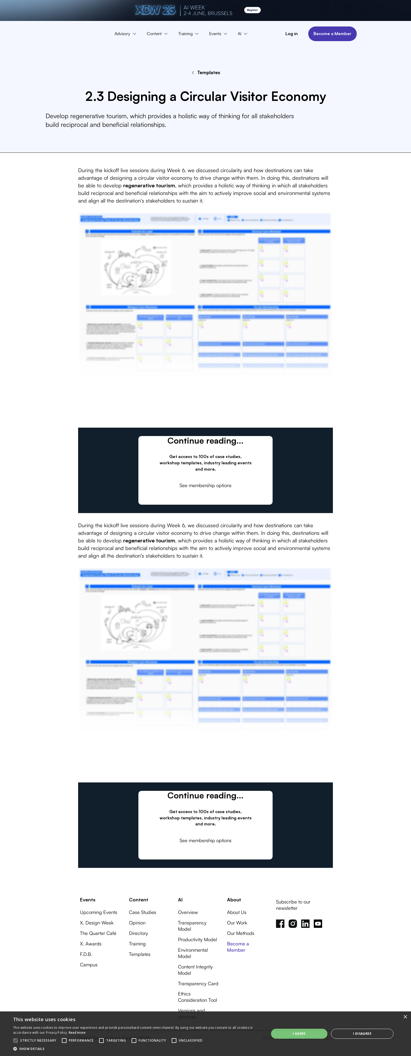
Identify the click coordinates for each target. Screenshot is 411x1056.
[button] (127, 33)
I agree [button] (299, 1033)
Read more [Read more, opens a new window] (77, 1032)
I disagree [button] (362, 1033)
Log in (291, 33)
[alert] (205, 1033)
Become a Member (332, 33)
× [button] (405, 1017)
